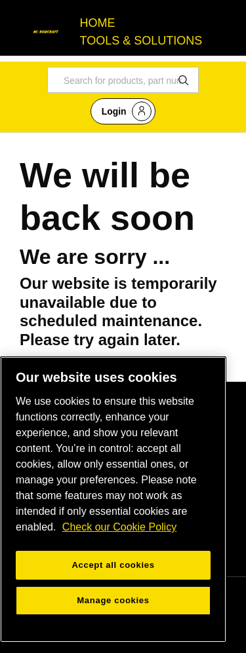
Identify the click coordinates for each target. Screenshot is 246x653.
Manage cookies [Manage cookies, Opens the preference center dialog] (113, 600)
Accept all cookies (113, 565)
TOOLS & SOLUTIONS (141, 40)
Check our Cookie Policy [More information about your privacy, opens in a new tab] (119, 526)
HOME (97, 22)
